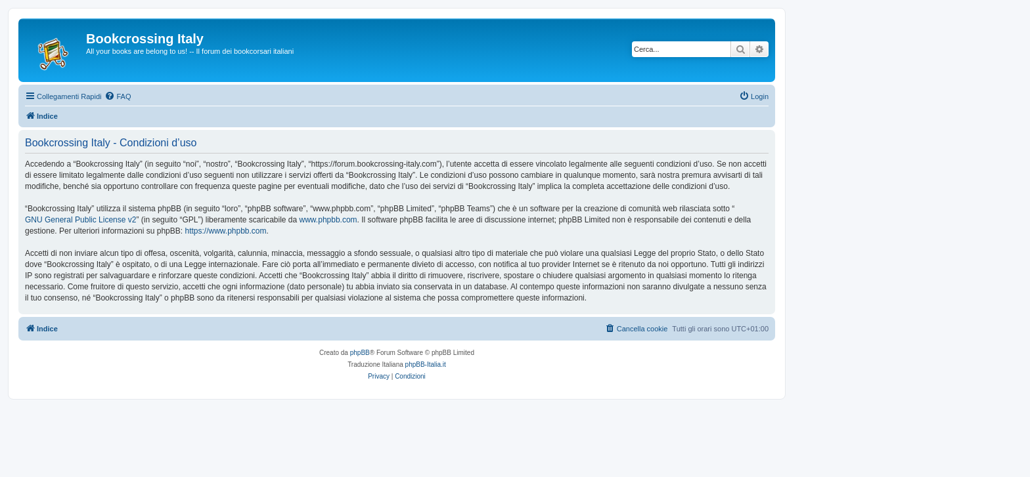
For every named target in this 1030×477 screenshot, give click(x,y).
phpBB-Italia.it (425, 364)
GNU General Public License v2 (80, 219)
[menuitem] (117, 96)
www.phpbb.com (328, 219)
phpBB (360, 352)
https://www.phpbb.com (225, 231)
